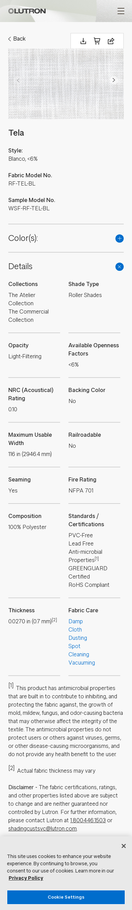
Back (19, 38)
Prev (18, 80)
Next (114, 80)
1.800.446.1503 (88, 820)
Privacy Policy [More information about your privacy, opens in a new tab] (26, 878)
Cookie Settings (66, 897)
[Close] (123, 846)
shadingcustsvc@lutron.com (42, 828)
